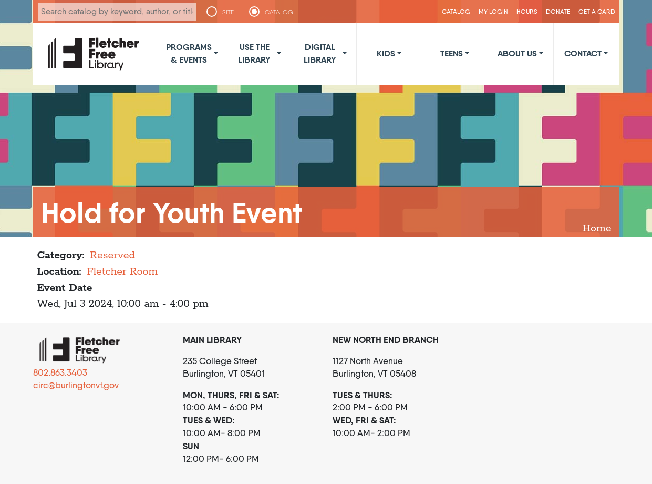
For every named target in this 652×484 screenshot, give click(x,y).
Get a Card (596, 11)
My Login (493, 11)
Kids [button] (386, 53)
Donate (558, 11)
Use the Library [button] (254, 53)
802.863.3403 (60, 372)
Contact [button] (583, 53)
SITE (228, 12)
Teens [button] (451, 53)
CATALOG (279, 12)
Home (597, 228)
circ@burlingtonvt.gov (76, 385)
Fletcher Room (122, 271)
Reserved (112, 255)
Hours (526, 11)
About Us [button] (517, 53)
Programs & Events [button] (189, 53)
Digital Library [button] (320, 53)
